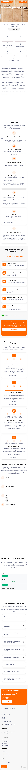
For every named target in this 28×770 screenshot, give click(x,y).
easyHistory (4, 743)
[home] (7, 2)
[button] (16, 2)
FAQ (17, 26)
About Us (4, 739)
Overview (5, 24)
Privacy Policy (5, 761)
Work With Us (5, 741)
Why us (17, 24)
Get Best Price (7, 701)
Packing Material (6, 755)
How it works (12, 24)
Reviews (12, 26)
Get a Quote (14, 329)
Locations (4, 751)
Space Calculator (14, 333)
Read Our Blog (5, 745)
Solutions (23, 24)
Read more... (4, 94)
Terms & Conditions (6, 762)
